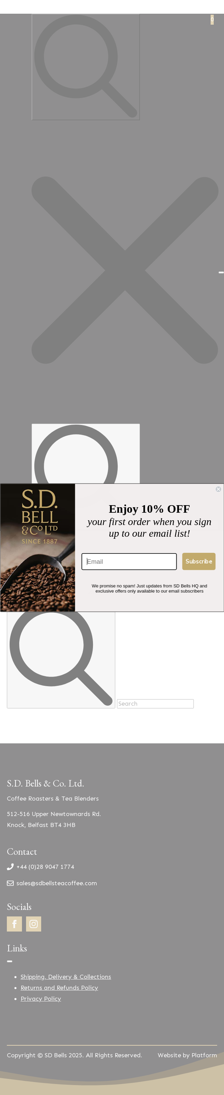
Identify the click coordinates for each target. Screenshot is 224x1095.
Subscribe (198, 561)
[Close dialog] (218, 489)
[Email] (129, 561)
